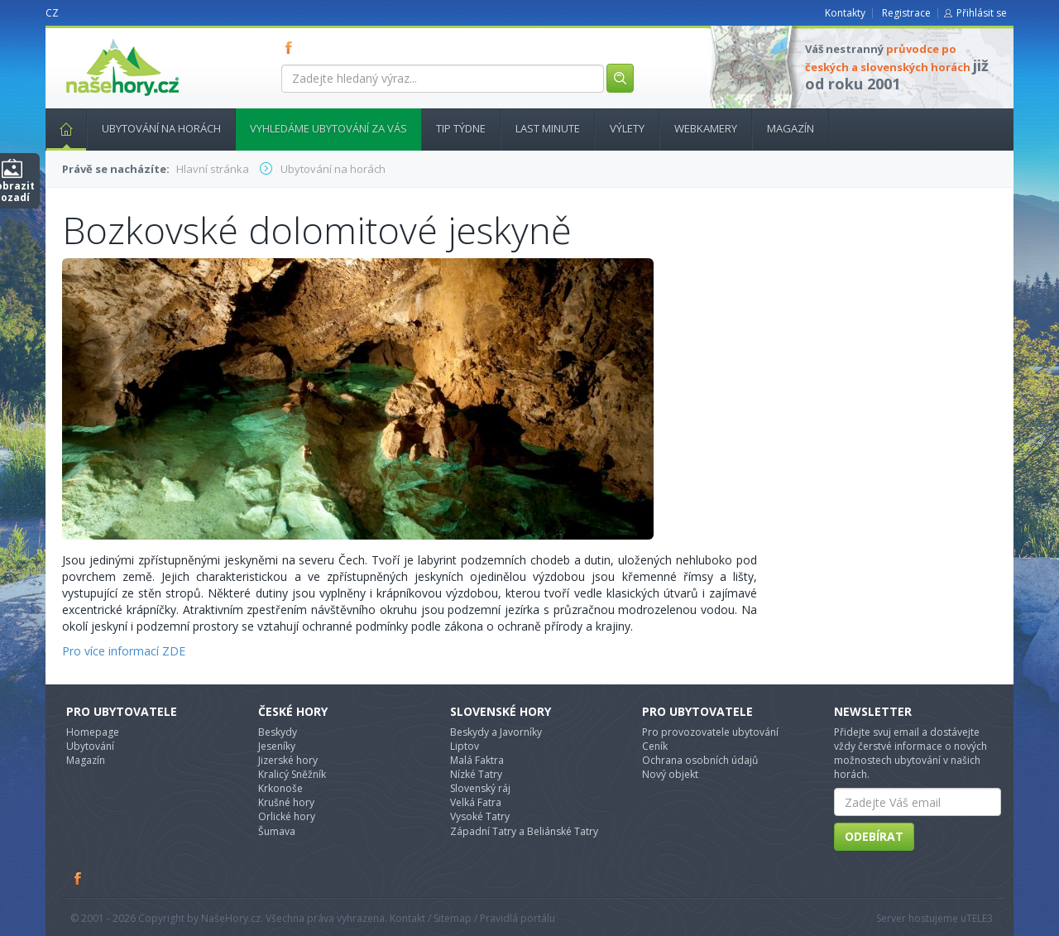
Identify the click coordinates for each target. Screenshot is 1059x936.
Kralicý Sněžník (292, 774)
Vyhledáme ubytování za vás (328, 128)
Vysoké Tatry (480, 816)
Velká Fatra (475, 802)
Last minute (547, 128)
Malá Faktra (477, 760)
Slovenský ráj (480, 788)
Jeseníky (276, 746)
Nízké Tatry (476, 774)
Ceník (655, 746)
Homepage (92, 732)
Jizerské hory (288, 760)
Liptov (464, 746)
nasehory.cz (93, 38)
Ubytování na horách (161, 128)
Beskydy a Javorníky (496, 732)
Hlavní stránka (59, 128)
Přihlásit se (981, 13)
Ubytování (90, 746)
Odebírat (874, 836)
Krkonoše (280, 788)
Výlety (627, 128)
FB (292, 47)
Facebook (78, 878)
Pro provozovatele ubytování (710, 732)
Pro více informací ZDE (123, 651)
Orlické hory (286, 816)
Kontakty (845, 13)
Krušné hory (286, 802)
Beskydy (277, 732)
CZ (52, 13)
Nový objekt (670, 774)
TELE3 (979, 918)
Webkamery (705, 128)
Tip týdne (461, 128)
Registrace (906, 13)
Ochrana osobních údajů (700, 760)
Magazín (790, 128)
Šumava (276, 831)
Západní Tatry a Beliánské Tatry (524, 831)
